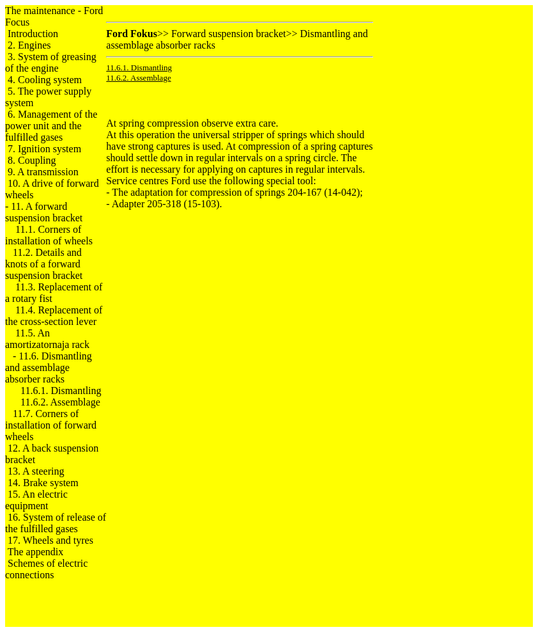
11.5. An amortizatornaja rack (47, 339)
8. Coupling (32, 160)
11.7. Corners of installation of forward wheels (50, 425)
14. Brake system (43, 482)
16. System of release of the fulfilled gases (55, 523)
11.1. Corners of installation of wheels (49, 235)
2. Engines (29, 45)
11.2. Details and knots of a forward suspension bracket (43, 264)
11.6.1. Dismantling (61, 390)
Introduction (33, 33)
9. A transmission (43, 171)
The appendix (36, 551)
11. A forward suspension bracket (43, 212)
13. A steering (36, 471)
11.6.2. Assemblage (60, 402)
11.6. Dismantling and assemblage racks (48, 367)
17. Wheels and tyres (50, 540)
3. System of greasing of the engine (50, 62)
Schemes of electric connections (46, 569)
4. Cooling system (45, 79)
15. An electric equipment (36, 500)
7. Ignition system (44, 148)
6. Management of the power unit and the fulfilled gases (51, 126)
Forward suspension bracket (228, 33)
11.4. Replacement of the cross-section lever (53, 315)
